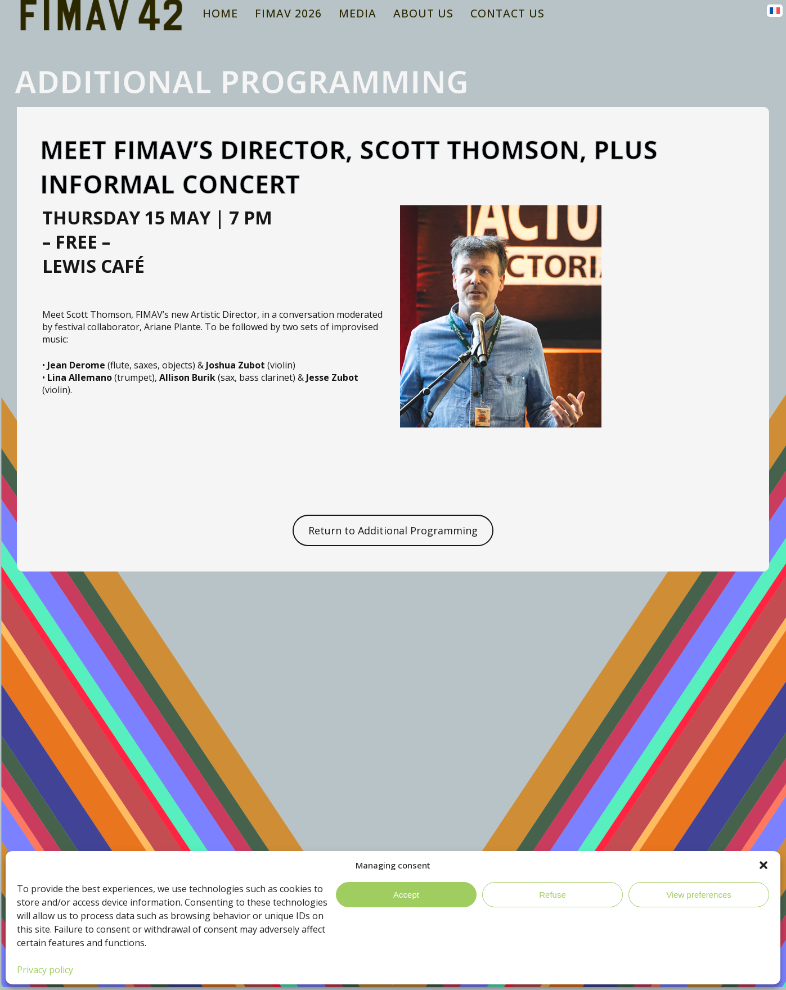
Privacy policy (45, 970)
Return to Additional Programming (393, 530)
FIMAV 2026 (288, 13)
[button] (763, 865)
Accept (406, 894)
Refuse (552, 894)
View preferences (698, 894)
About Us (423, 13)
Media (357, 13)
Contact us (507, 13)
